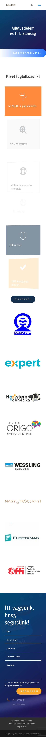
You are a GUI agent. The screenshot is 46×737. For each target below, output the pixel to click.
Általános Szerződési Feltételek (22, 723)
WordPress (36, 734)
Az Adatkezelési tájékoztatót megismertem (22, 684)
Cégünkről (23, 299)
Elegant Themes (17, 734)
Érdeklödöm (29, 691)
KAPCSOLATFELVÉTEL (26, 53)
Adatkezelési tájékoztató (21, 721)
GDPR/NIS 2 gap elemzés (22, 106)
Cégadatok (21, 726)
